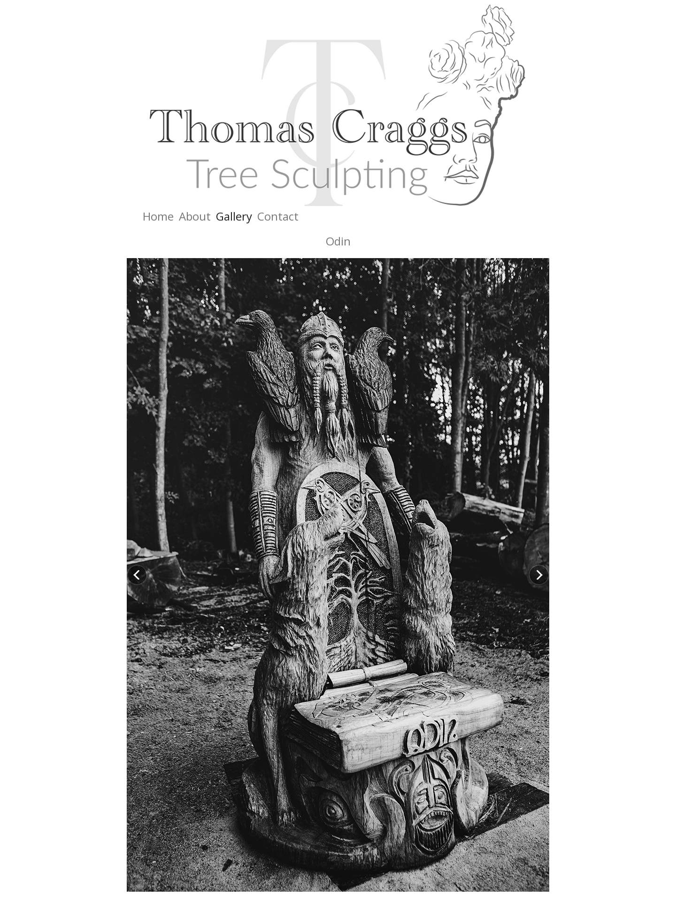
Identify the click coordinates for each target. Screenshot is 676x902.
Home (158, 216)
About (195, 216)
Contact (278, 216)
